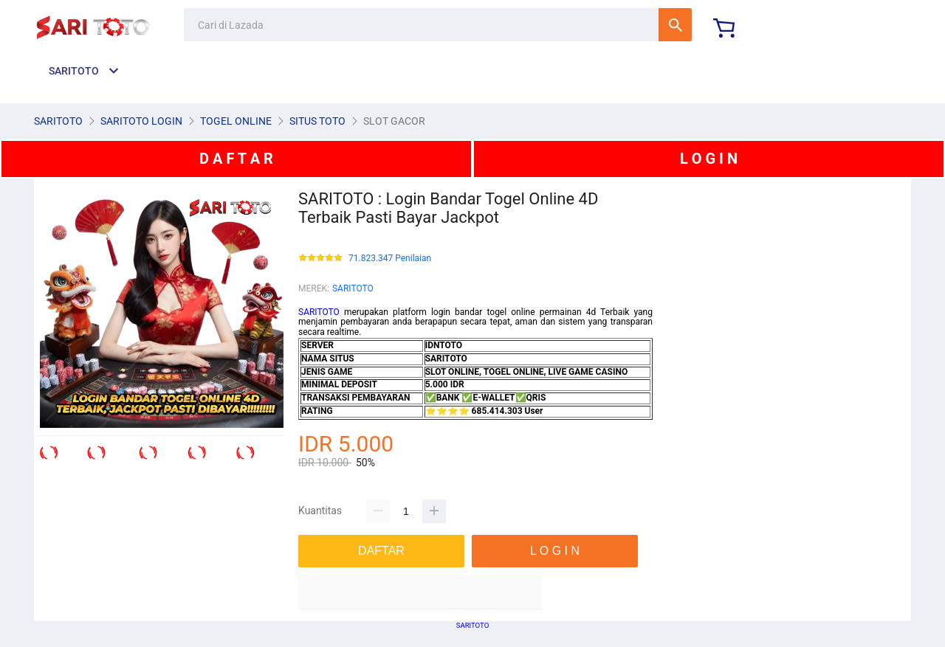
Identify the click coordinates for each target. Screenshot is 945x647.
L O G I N (709, 158)
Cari (675, 24)
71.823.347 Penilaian (389, 258)
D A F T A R (236, 158)
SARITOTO (353, 288)
